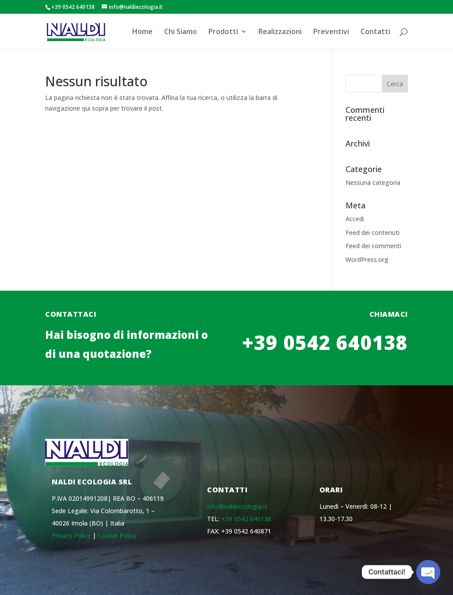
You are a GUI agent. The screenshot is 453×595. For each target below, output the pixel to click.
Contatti (375, 32)
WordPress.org (367, 259)
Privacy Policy (71, 535)
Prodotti (223, 32)
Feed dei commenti (373, 246)
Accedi (355, 219)
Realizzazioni (280, 32)
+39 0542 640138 (325, 360)
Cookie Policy (117, 535)
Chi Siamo (180, 32)
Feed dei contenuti (372, 232)
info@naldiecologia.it (237, 506)
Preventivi (331, 32)
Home (142, 32)
